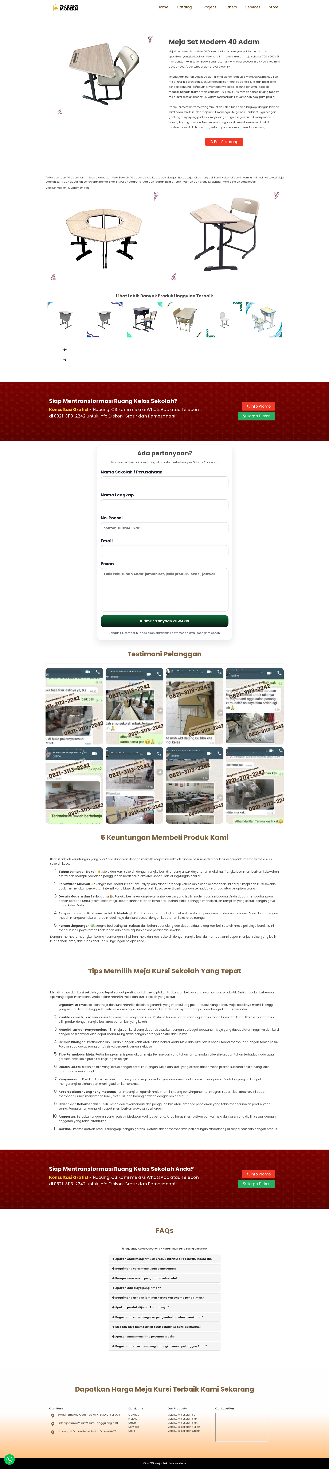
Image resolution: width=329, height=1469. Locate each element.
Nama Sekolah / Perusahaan (164, 478)
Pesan (164, 586)
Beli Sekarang (224, 141)
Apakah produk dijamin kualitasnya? (140, 1307)
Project (210, 7)
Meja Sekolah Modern (170, 1463)
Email (164, 547)
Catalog (184, 7)
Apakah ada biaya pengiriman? (136, 1288)
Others (231, 7)
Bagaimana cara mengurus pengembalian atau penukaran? (157, 1317)
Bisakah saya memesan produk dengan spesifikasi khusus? (156, 1327)
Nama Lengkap (164, 501)
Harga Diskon (257, 416)
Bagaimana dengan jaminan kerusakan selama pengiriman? (158, 1298)
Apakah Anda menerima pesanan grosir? (143, 1337)
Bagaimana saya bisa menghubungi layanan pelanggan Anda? (159, 1346)
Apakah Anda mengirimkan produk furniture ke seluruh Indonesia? (162, 1259)
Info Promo (259, 406)
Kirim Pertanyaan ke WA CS (164, 621)
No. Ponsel (164, 524)
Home (163, 7)
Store (273, 7)
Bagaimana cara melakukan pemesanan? (144, 1269)
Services (253, 7)
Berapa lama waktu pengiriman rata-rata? (145, 1278)
